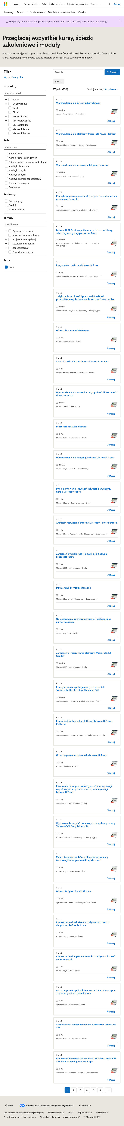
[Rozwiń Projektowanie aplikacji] (6, 239)
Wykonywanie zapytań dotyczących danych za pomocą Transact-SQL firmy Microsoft (85, 825)
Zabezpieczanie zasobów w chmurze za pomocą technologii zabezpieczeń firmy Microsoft (82, 859)
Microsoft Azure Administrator (73, 330)
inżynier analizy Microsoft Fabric (73, 587)
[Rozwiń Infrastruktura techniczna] (6, 235)
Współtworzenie (84, 1112)
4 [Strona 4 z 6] (87, 1090)
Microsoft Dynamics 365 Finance (73, 891)
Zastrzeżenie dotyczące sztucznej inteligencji (24, 1112)
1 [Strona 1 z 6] (67, 1090)
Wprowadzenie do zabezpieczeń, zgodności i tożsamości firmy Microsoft (87, 394)
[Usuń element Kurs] (58, 81)
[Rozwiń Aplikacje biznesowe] (6, 230)
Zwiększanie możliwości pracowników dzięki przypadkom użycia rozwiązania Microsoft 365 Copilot (85, 298)
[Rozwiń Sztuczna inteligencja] (6, 243)
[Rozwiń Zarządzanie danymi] (6, 251)
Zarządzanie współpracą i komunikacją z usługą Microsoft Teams (81, 555)
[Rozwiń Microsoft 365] (6, 116)
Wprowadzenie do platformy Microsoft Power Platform (86, 133)
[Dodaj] (111, 121)
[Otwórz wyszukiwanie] (109, 4)
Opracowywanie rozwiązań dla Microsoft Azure (81, 755)
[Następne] (108, 1090)
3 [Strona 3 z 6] (80, 1090)
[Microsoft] (5, 4)
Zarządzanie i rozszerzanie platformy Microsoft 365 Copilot (83, 654)
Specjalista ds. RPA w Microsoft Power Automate (82, 361)
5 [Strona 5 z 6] (93, 1090)
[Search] (78, 72)
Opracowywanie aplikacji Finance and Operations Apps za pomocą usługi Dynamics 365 (85, 992)
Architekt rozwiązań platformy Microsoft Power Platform (87, 522)
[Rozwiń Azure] (6, 99)
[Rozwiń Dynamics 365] (6, 103)
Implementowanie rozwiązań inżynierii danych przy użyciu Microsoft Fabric (83, 490)
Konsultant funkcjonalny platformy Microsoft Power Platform (84, 722)
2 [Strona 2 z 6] (73, 1090)
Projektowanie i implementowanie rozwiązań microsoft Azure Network (86, 958)
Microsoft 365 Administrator (71, 426)
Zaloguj (117, 3)
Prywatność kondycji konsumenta (19, 1116)
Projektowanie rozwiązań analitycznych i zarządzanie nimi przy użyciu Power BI (86, 197)
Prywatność (101, 1112)
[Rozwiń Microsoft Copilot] (6, 120)
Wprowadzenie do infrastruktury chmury (78, 102)
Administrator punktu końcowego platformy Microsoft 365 (86, 1026)
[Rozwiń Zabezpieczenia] (6, 247)
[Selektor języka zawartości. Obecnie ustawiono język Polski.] (9, 1105)
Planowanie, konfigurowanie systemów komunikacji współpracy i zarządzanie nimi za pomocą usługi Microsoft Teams (84, 789)
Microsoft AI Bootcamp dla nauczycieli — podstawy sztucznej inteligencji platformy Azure (84, 232)
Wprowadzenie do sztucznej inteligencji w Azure (82, 164)
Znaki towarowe (70, 1116)
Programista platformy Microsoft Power (77, 265)
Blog (70, 1112)
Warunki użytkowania (50, 1116)
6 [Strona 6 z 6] (100, 1090)
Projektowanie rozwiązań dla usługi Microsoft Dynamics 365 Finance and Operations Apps (86, 1060)
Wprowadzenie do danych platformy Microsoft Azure (85, 457)
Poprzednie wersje (56, 1112)
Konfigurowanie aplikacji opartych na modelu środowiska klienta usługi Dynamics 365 (80, 688)
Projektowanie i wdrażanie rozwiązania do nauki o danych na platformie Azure (82, 924)
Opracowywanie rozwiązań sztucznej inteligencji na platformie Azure (83, 620)
